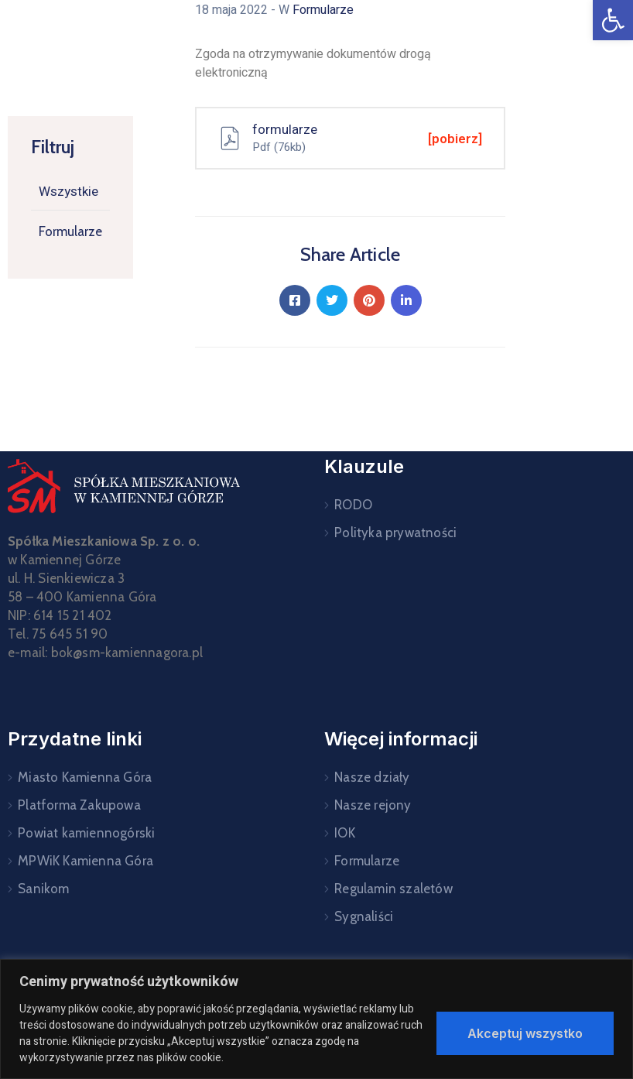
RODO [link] (353, 504)
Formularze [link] (70, 231)
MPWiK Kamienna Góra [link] (85, 860)
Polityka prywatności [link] (395, 532)
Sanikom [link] (43, 888)
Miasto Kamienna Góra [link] (85, 777)
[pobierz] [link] (455, 139)
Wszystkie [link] (68, 191)
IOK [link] (344, 833)
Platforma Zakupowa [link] (79, 805)
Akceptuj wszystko (525, 1033)
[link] (613, 20)
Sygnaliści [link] (363, 916)
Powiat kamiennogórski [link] (86, 833)
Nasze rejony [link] (372, 805)
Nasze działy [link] (371, 777)
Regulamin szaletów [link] (393, 888)
